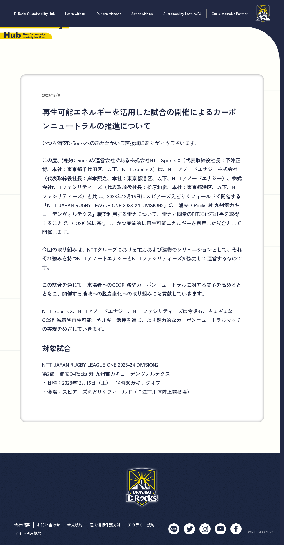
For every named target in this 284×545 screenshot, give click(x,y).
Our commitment (108, 13)
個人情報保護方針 (105, 525)
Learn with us (75, 13)
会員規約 (75, 525)
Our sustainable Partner (230, 13)
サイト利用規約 (28, 533)
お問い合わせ (48, 525)
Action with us (142, 13)
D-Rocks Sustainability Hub (34, 13)
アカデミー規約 (141, 525)
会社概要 (22, 525)
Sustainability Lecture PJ (182, 13)
